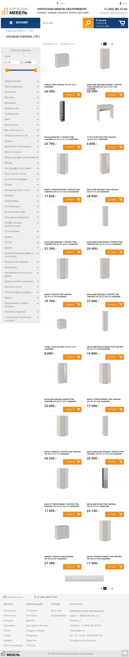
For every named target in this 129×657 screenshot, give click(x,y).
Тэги (31, 30)
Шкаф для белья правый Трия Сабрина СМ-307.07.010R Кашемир (105, 348)
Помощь (31, 645)
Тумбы (7, 635)
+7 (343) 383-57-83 (115, 9)
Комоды (8, 620)
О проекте (42, 13)
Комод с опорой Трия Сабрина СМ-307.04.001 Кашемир (58, 558)
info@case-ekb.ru (15, 597)
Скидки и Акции (35, 630)
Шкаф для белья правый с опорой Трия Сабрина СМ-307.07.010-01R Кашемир (105, 453)
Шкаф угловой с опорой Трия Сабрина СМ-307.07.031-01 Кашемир (62, 453)
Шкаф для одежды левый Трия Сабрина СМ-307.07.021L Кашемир (60, 400)
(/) (84, 578)
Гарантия (31, 640)
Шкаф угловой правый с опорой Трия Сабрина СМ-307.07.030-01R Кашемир (62, 191)
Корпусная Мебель (15, 30)
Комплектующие (13, 645)
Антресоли (9, 615)
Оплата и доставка (79, 13)
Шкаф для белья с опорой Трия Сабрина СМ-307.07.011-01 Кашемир (61, 138)
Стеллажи (9, 625)
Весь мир (56, 610)
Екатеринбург (59, 615)
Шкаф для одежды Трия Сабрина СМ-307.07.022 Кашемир (102, 191)
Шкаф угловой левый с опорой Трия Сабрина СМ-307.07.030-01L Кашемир (61, 505)
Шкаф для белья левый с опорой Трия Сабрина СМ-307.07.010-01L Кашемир (104, 243)
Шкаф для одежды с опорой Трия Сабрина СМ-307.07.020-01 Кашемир (61, 243)
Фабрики (52, 13)
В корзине (101, 20)
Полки (7, 630)
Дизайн (30, 620)
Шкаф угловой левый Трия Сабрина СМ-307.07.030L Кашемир (104, 400)
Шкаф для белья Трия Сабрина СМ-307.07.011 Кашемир (101, 505)
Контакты (63, 13)
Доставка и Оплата (37, 625)
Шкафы (7, 640)
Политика (31, 635)
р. (108, 26)
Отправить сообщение (83, 640)
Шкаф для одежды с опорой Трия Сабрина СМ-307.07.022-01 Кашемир (103, 295)
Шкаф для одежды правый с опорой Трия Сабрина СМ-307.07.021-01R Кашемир (104, 87)
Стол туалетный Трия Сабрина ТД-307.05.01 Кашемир (101, 138)
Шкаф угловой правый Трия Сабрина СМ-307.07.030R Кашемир (104, 558)
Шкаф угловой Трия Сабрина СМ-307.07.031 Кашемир (58, 295)
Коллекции (9, 610)
